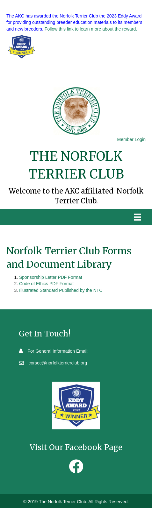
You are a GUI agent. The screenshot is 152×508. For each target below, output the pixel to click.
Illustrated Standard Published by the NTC (60, 290)
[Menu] (138, 217)
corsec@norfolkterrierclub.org (58, 362)
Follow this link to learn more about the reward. (91, 29)
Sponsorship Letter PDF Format (50, 277)
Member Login (131, 139)
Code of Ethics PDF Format (46, 283)
